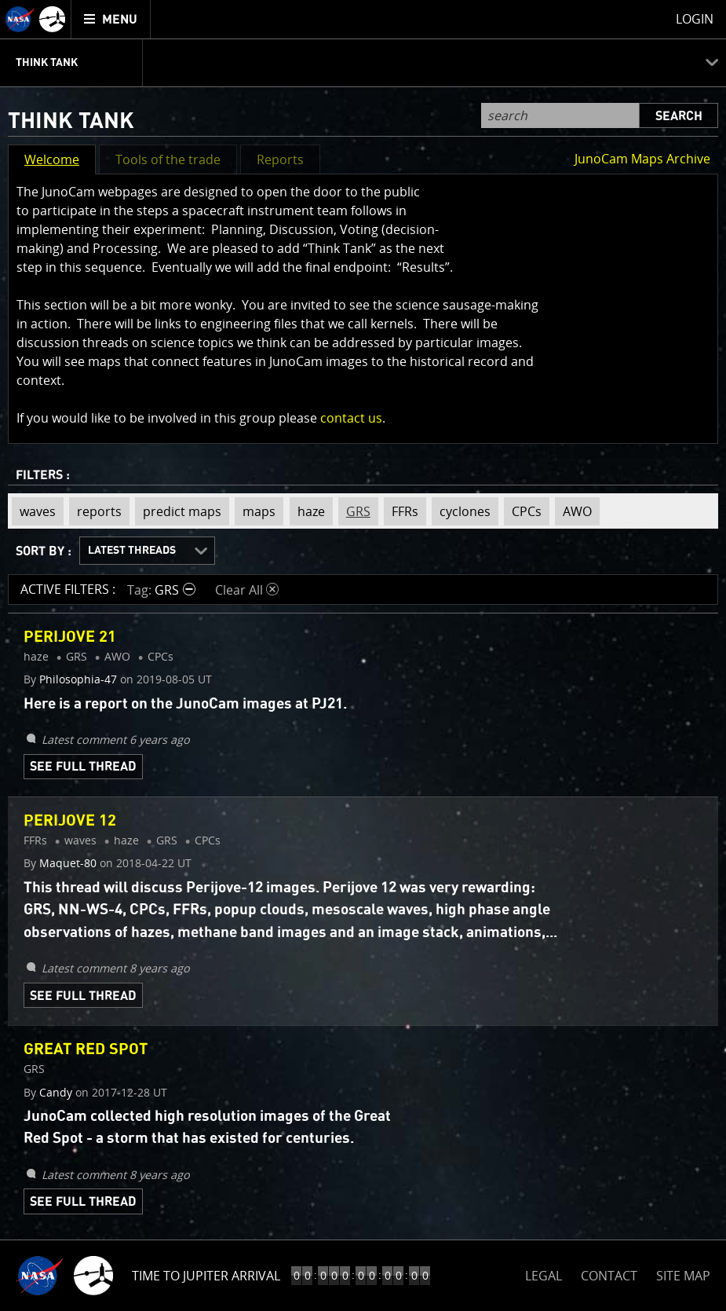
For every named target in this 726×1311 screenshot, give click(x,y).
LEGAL (543, 1273)
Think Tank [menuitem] (47, 62)
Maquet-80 (68, 863)
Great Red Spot (86, 1049)
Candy (55, 1092)
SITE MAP (683, 1275)
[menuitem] (111, 19)
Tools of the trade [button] (168, 159)
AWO (573, 511)
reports (95, 511)
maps (255, 511)
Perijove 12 (70, 821)
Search (678, 116)
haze (307, 511)
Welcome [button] (51, 159)
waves (34, 511)
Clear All (247, 590)
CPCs (523, 511)
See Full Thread (83, 766)
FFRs (401, 511)
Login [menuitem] (694, 18)
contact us (351, 418)
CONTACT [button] (609, 1275)
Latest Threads (132, 550)
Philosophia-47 (78, 679)
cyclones (461, 511)
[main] (363, 655)
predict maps (178, 511)
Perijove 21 (70, 637)
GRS (354, 511)
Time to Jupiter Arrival (206, 1275)
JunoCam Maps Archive (642, 158)
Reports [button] (280, 159)
